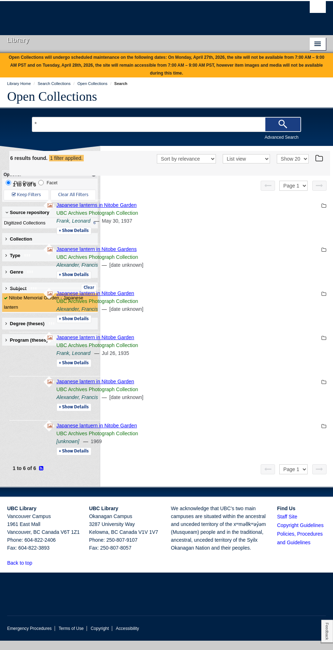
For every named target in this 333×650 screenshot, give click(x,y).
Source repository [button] (27, 212)
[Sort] (186, 169)
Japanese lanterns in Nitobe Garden (194, 214)
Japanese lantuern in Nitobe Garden (194, 435)
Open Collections (52, 96)
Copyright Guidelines (300, 534)
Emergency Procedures (29, 637)
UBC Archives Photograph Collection (195, 222)
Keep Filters (26, 195)
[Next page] (319, 195)
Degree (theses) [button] (30, 323)
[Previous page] (268, 195)
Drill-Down (20, 182)
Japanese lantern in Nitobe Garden (193, 302)
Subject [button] (21, 288)
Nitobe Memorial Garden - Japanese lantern (43, 302)
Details (172, 240)
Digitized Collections (48, 223)
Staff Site (287, 526)
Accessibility (127, 637)
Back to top (23, 572)
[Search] (283, 124)
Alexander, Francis (175, 274)
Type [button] (18, 255)
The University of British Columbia (142, 14)
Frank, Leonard (171, 230)
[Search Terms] (166, 124)
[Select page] (293, 195)
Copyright (100, 637)
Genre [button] (19, 272)
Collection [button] (18, 239)
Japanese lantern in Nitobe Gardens (194, 258)
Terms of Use (71, 637)
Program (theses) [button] (31, 340)
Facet (47, 182)
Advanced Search (282, 137)
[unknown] (165, 451)
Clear (88, 288)
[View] (246, 169)
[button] (36, 572)
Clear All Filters (73, 195)
